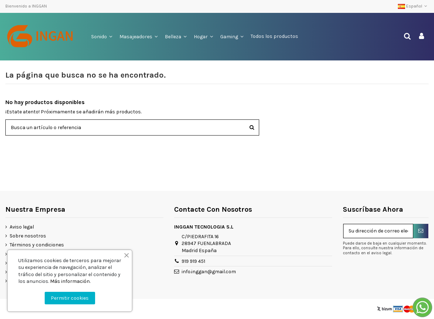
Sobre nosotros (28, 236)
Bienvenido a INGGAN (26, 6)
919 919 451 (193, 261)
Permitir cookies (70, 298)
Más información (70, 281)
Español (413, 6)
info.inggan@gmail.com (209, 272)
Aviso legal (22, 227)
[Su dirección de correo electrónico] (378, 231)
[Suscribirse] (420, 231)
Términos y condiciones (37, 245)
